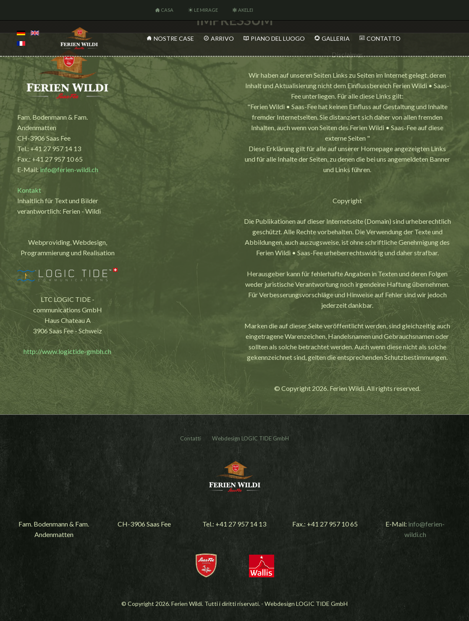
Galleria (336, 38)
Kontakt (29, 190)
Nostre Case (174, 38)
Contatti (190, 438)
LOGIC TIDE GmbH (265, 438)
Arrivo (222, 38)
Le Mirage (206, 10)
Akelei (245, 10)
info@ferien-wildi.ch (69, 169)
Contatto (384, 38)
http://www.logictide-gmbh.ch (67, 351)
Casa (167, 10)
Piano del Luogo (278, 38)
